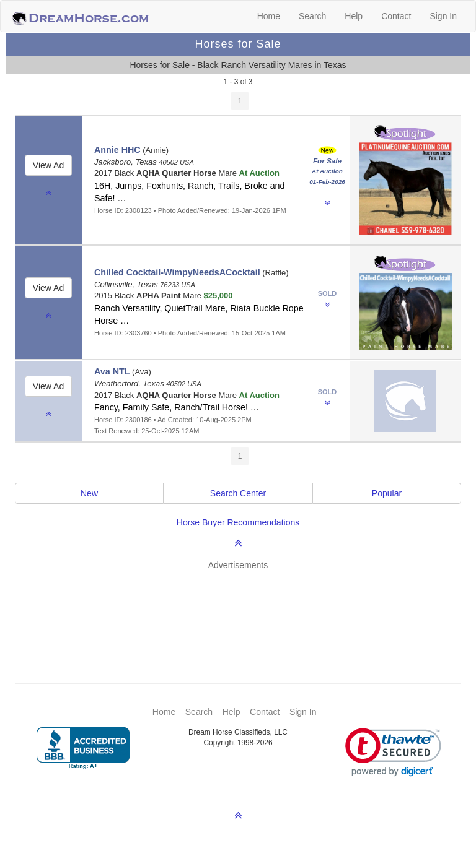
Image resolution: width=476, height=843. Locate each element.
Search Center (238, 493)
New (89, 493)
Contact (396, 16)
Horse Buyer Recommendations (238, 522)
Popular (387, 493)
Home (268, 16)
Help (354, 16)
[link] (393, 752)
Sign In (443, 16)
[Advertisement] (244, 608)
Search (312, 16)
